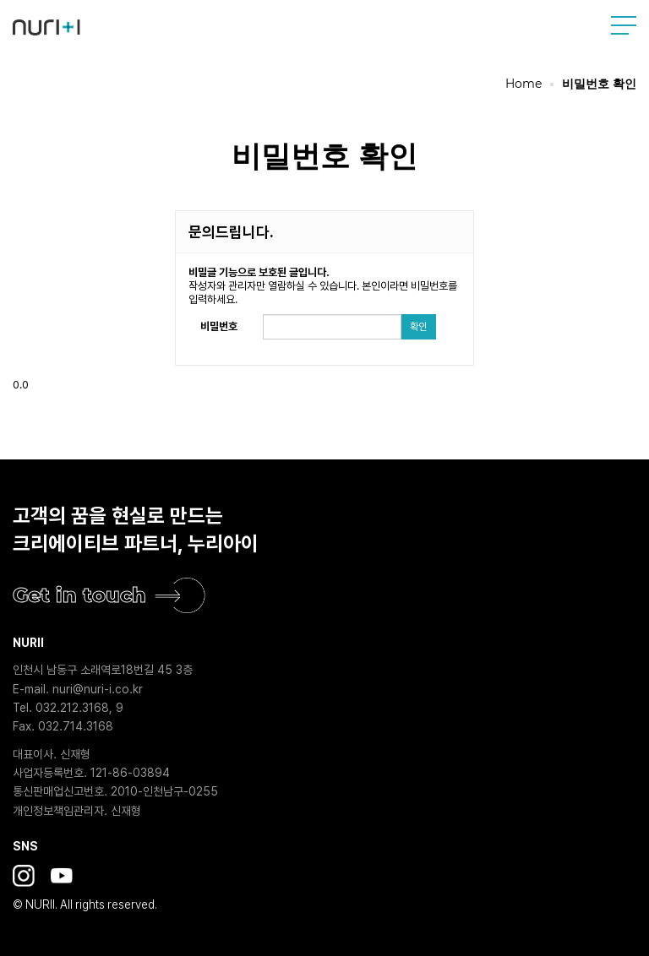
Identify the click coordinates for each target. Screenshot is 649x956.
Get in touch (79, 595)
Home (523, 83)
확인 (418, 327)
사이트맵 (623, 25)
